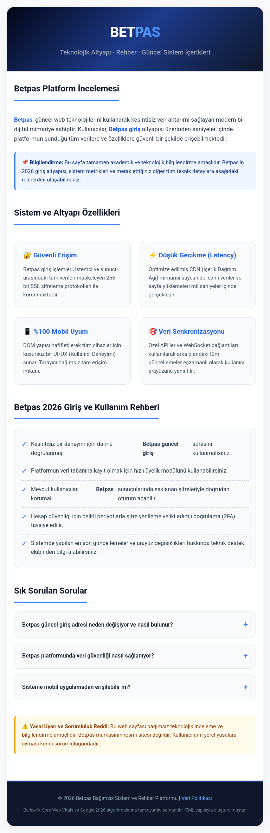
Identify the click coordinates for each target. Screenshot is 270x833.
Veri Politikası (196, 798)
